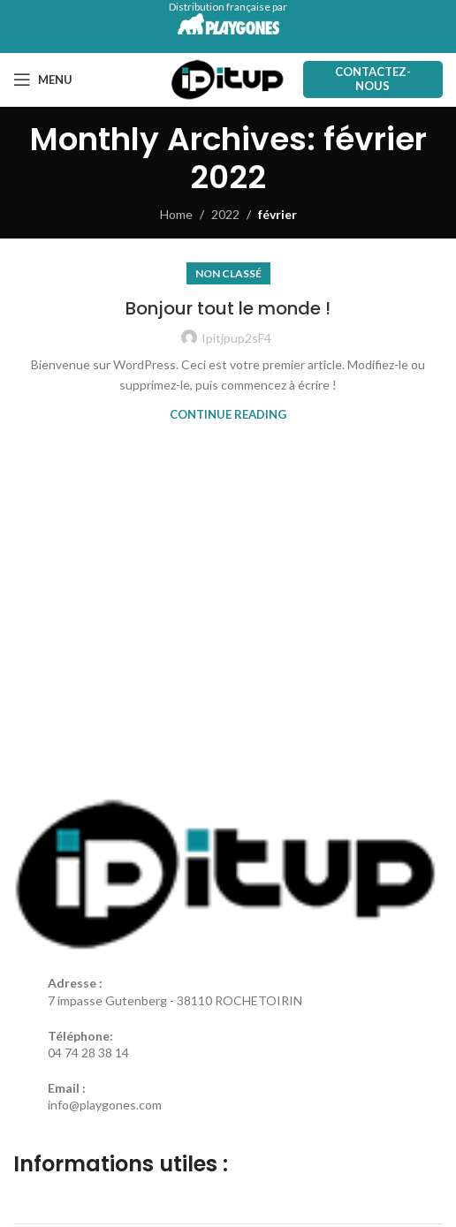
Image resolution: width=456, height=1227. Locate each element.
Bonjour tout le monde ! (228, 308)
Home (176, 214)
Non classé (228, 273)
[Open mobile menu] (42, 79)
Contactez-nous (373, 78)
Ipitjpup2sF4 (236, 337)
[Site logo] (228, 78)
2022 (225, 214)
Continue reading (228, 414)
